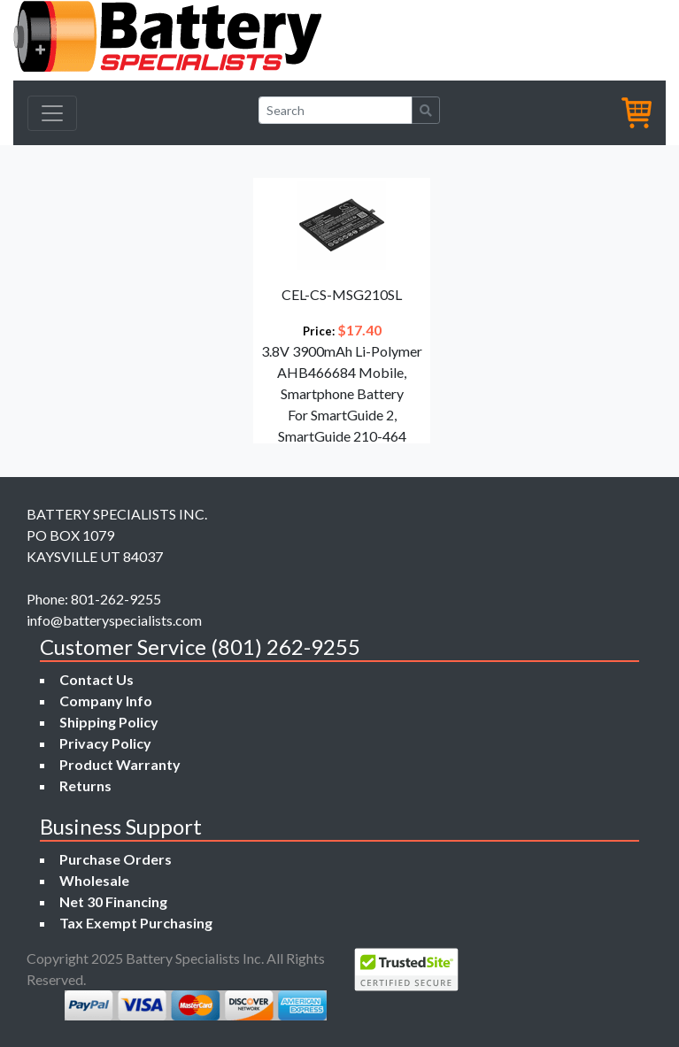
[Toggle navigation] (52, 113)
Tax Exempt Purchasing (135, 922)
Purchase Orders (115, 859)
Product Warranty (120, 764)
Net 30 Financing (113, 901)
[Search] (335, 110)
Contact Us (96, 679)
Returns (85, 785)
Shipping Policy (108, 721)
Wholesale (94, 880)
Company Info (105, 700)
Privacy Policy (105, 743)
